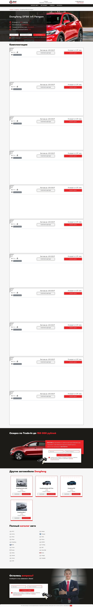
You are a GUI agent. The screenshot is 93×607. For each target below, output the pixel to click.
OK (70, 605)
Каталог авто (34, 5)
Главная (11, 9)
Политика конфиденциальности (41, 590)
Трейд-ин (52, 5)
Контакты (59, 5)
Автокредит (44, 5)
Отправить (39, 34)
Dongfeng (16, 9)
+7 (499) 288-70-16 (79, 1)
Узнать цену (73, 53)
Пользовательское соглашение (41, 592)
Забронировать (26, 494)
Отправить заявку (64, 455)
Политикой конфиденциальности (27, 38)
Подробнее (16, 494)
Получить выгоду (46, 53)
